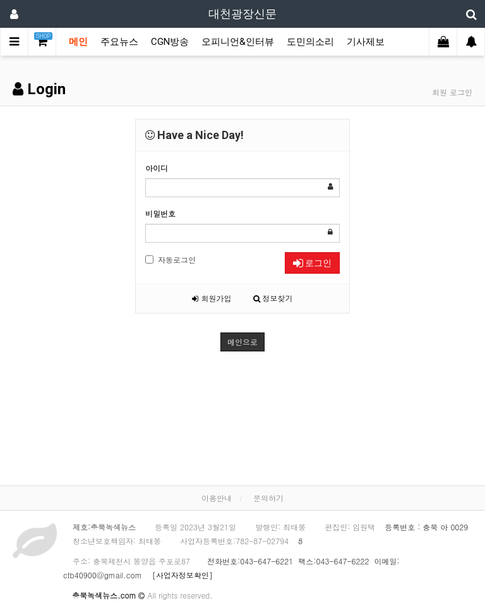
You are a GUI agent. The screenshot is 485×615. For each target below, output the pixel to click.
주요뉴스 (119, 41)
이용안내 (216, 497)
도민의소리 (310, 41)
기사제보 (366, 41)
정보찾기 (273, 298)
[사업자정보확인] (179, 574)
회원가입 (211, 298)
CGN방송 (170, 41)
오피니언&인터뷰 (237, 41)
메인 (78, 41)
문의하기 (268, 497)
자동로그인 (170, 259)
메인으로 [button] (242, 341)
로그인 (312, 263)
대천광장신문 (242, 13)
